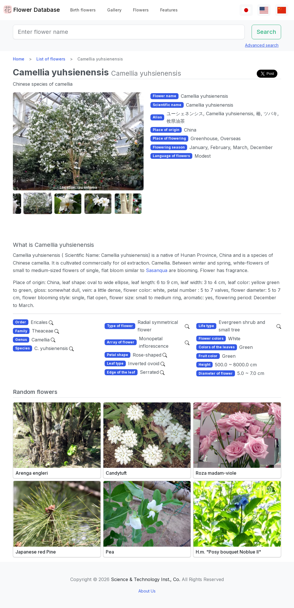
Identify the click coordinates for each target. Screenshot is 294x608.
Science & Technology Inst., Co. (145, 579)
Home (18, 58)
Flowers (141, 9)
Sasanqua (156, 270)
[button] (21, 204)
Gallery (114, 9)
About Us (147, 591)
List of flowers (50, 58)
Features (169, 9)
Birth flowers (83, 9)
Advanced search (262, 45)
